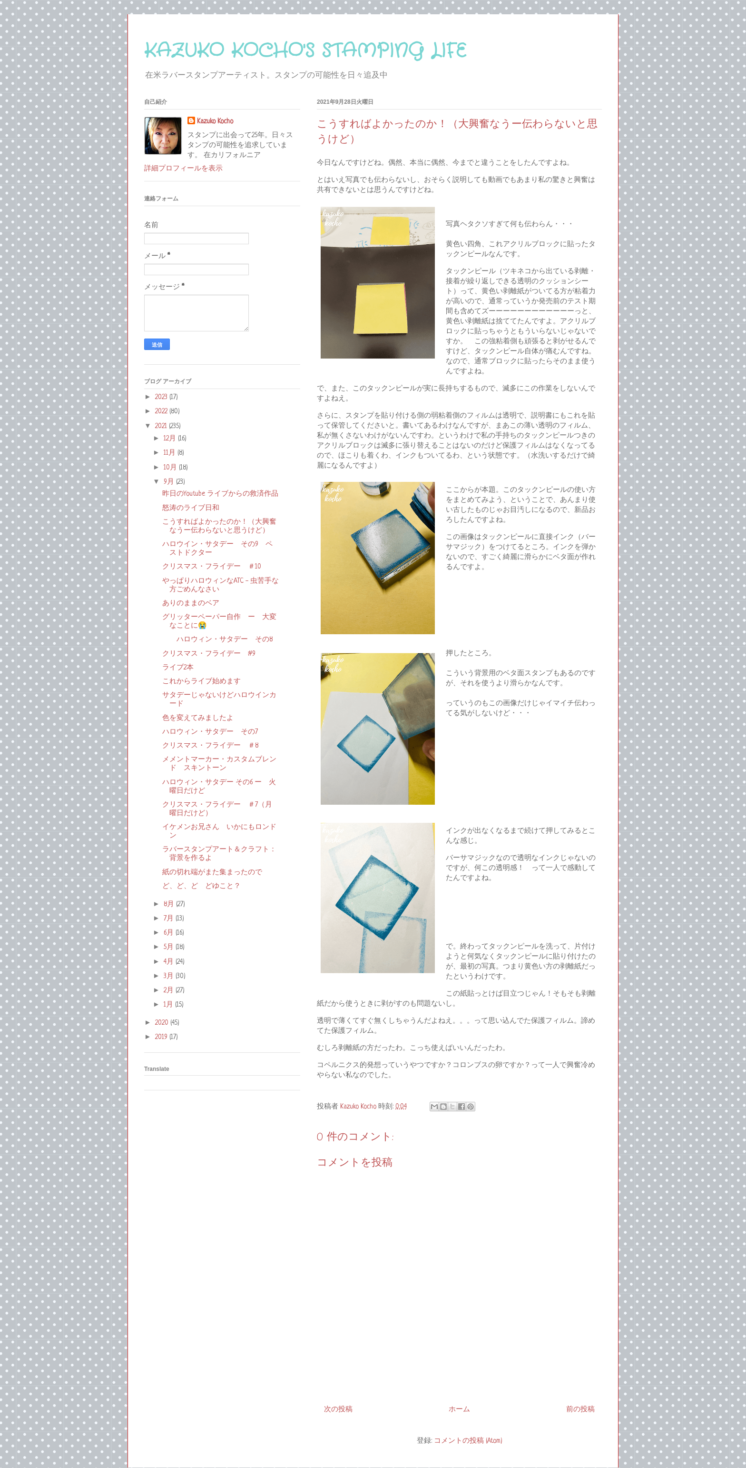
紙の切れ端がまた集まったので (212, 872)
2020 (162, 1023)
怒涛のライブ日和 (190, 508)
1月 (169, 1005)
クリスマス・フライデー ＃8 (210, 745)
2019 (162, 1037)
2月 (170, 990)
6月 (170, 933)
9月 (170, 482)
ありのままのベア (190, 603)
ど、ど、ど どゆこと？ (201, 886)
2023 (162, 397)
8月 (170, 904)
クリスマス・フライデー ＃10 (211, 566)
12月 (171, 438)
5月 (170, 947)
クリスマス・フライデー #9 (208, 654)
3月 (170, 976)
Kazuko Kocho (215, 121)
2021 (162, 426)
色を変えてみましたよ (198, 718)
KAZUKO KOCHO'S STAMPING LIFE (305, 51)
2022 (162, 411)
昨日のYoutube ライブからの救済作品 (220, 494)
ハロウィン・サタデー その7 (210, 732)
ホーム (459, 1409)
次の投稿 (338, 1409)
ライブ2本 (178, 667)
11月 (170, 453)
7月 (170, 918)
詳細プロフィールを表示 (183, 168)
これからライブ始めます (201, 681)
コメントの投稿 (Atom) (468, 1441)
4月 (170, 962)
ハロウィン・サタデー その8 (217, 639)
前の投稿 (580, 1409)
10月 (171, 467)
